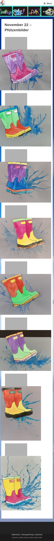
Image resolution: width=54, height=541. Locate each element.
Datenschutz (16, 534)
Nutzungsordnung (28, 534)
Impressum (38, 534)
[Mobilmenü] (48, 3)
